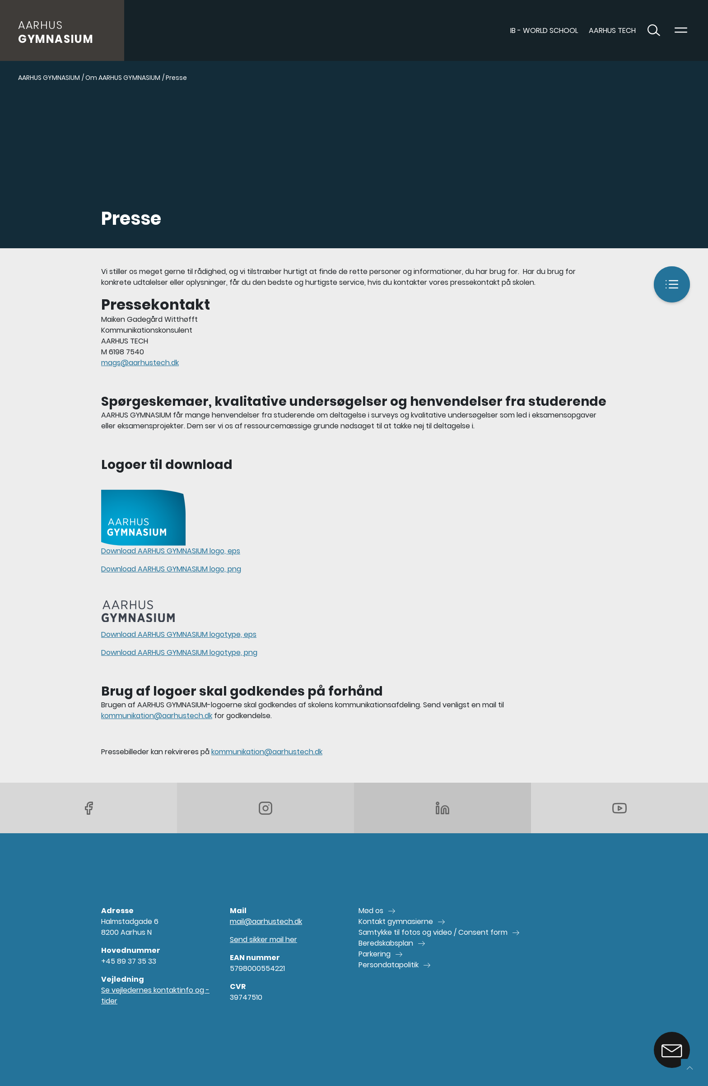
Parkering (375, 954)
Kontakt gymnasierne (396, 921)
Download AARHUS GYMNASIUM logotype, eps (178, 634)
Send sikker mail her (263, 939)
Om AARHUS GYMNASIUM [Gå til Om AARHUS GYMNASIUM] (122, 77)
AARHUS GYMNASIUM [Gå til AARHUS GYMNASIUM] (49, 77)
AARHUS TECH (612, 30)
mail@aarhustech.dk (266, 921)
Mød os (371, 910)
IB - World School (544, 30)
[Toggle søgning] (654, 31)
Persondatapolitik (389, 965)
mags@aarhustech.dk (140, 362)
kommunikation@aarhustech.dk (156, 715)
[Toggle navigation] (681, 31)
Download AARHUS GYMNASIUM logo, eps (170, 551)
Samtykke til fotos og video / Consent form (433, 932)
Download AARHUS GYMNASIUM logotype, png (179, 652)
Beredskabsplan (386, 943)
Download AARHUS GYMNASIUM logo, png (171, 569)
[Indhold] (672, 284)
